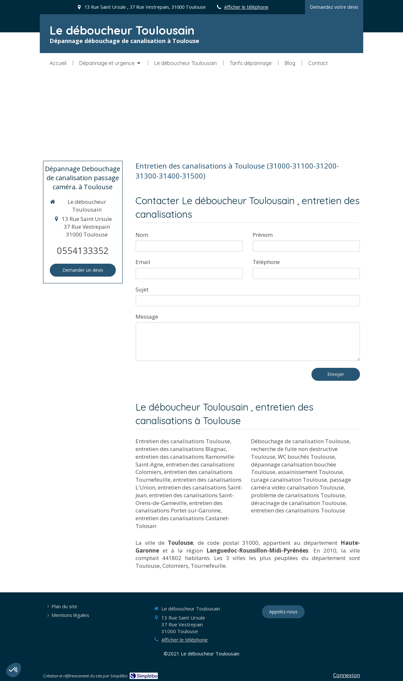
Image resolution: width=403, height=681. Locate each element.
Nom (142, 234)
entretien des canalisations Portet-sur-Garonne (179, 506)
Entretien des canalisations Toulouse (183, 441)
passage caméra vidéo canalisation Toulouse (301, 483)
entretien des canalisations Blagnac (181, 449)
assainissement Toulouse (310, 472)
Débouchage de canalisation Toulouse (300, 441)
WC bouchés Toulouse (306, 456)
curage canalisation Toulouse (289, 479)
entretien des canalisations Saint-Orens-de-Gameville (185, 499)
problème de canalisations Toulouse (298, 495)
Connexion (346, 675)
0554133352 (83, 251)
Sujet (142, 289)
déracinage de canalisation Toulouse (298, 503)
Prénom (263, 234)
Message (147, 316)
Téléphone (266, 262)
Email (143, 262)
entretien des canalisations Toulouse (298, 510)
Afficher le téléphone (246, 7)
